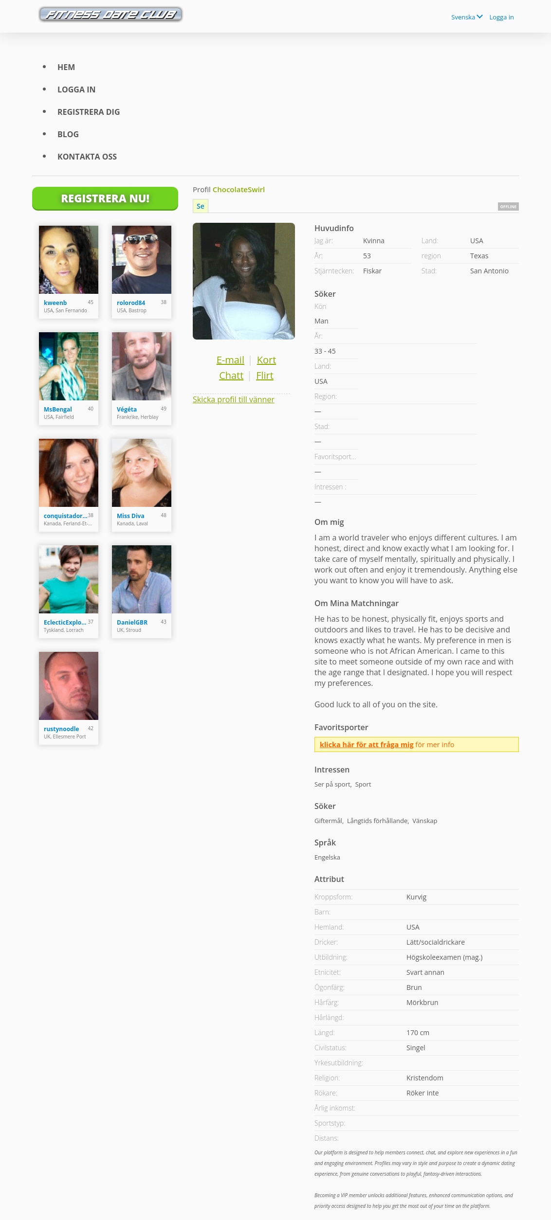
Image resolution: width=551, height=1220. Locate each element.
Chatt (231, 375)
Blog (68, 134)
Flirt (265, 375)
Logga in (501, 17)
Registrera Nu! (105, 198)
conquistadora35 (66, 516)
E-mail (230, 359)
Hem (66, 67)
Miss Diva (131, 516)
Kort (266, 359)
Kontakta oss (87, 156)
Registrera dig (88, 112)
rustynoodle (61, 729)
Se (200, 206)
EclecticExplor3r (66, 622)
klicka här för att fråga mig (367, 744)
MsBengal (58, 409)
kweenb (55, 303)
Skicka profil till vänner (234, 399)
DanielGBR (132, 622)
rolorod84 (131, 303)
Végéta (127, 409)
